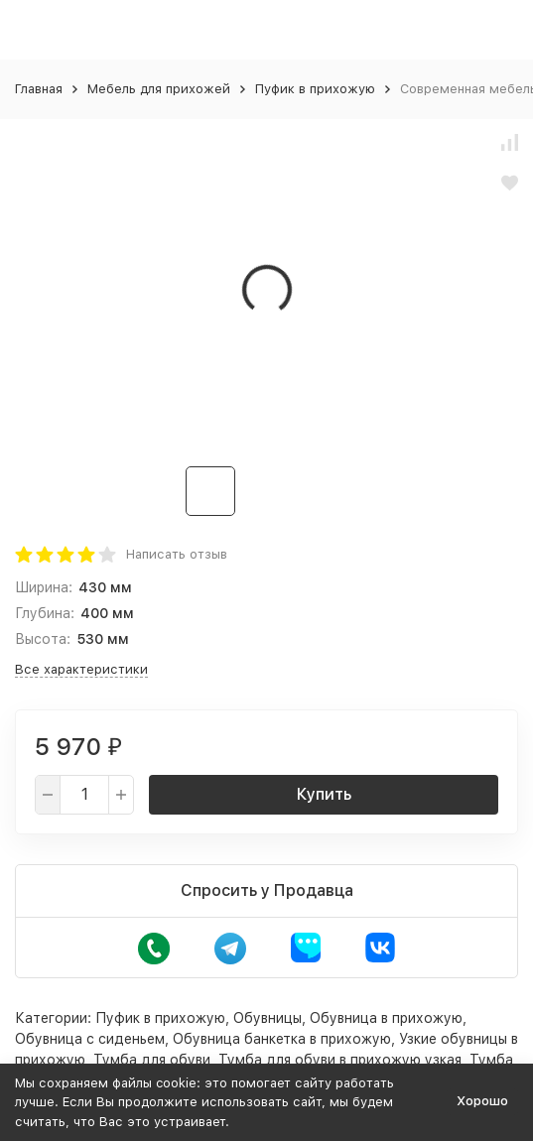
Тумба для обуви (151, 1060)
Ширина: (43, 587)
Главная (39, 88)
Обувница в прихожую (386, 1018)
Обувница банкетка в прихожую (282, 1039)
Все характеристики (81, 669)
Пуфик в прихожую (315, 88)
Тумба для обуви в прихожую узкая (340, 1060)
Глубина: (44, 613)
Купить (324, 794)
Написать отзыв (176, 554)
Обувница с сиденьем (90, 1039)
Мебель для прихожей (158, 88)
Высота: (42, 639)
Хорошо (482, 1100)
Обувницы (267, 1018)
